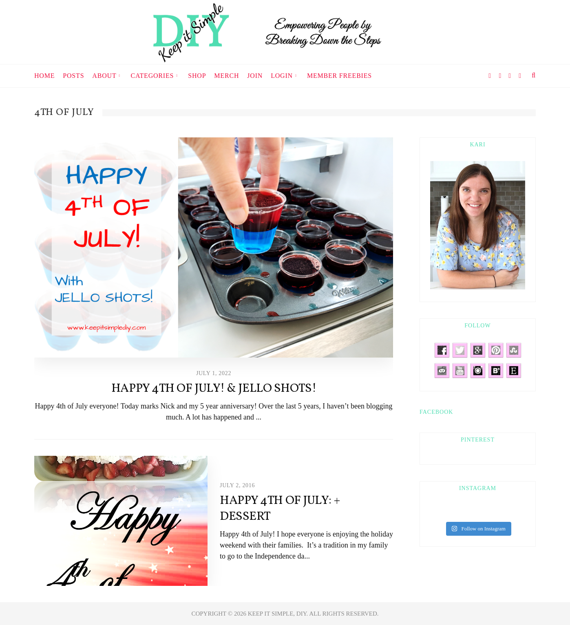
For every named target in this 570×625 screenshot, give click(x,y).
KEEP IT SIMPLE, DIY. (278, 613)
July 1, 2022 (213, 373)
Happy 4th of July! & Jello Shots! (213, 388)
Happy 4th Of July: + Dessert (280, 508)
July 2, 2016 (237, 485)
